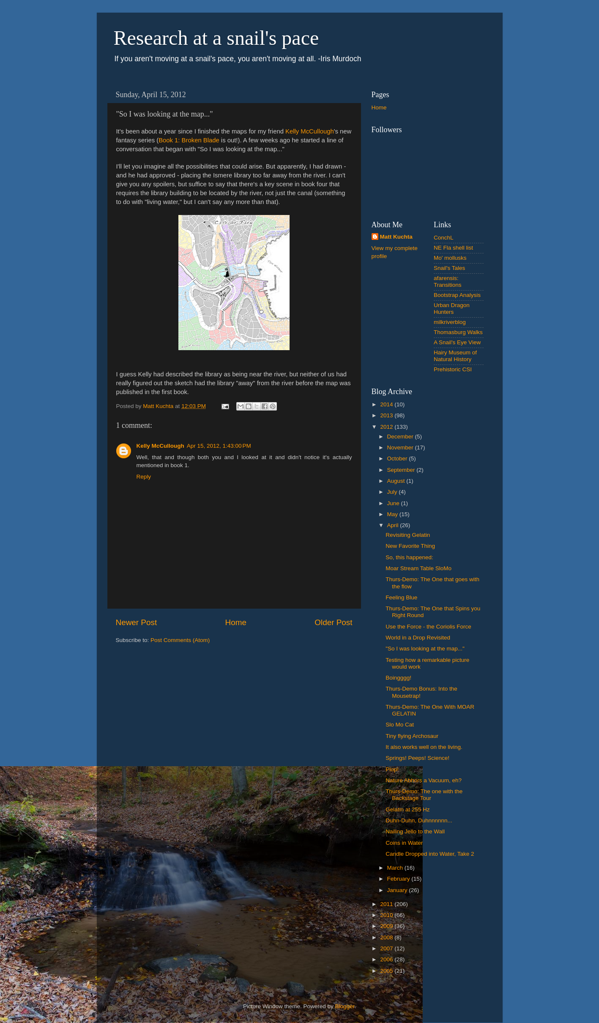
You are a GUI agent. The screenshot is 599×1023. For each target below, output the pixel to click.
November (401, 447)
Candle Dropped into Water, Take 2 (430, 854)
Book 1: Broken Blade (189, 140)
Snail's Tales (449, 268)
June (394, 503)
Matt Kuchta (396, 237)
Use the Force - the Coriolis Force (428, 626)
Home (235, 622)
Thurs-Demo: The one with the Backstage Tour (424, 794)
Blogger (345, 1006)
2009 (387, 926)
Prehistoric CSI (453, 369)
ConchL (444, 237)
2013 (387, 415)
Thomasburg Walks (458, 332)
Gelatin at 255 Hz (407, 809)
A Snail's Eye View (457, 342)
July (393, 492)
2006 (387, 959)
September (402, 470)
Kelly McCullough (309, 131)
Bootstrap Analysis (457, 295)
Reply (144, 476)
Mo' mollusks (450, 258)
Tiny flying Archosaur (412, 736)
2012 (387, 427)
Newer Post (136, 622)
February (399, 879)
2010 (387, 915)
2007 (387, 948)
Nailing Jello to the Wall (415, 831)
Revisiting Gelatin (408, 535)
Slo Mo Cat (400, 724)
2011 (387, 904)
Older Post (333, 622)
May (393, 514)
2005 (387, 971)
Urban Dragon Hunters (452, 308)
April (393, 525)
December (401, 436)
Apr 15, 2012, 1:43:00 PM (219, 446)
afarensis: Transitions (448, 281)
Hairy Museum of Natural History (455, 355)
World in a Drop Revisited (418, 637)
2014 (387, 404)
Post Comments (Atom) (180, 640)
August (397, 481)
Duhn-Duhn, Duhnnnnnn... (419, 820)
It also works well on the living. (424, 747)
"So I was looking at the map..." (425, 648)
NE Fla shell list (453, 248)
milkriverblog (450, 322)
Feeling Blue (401, 597)
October (398, 458)
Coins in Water (404, 843)
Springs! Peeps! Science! (417, 758)
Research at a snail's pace (216, 38)
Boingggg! (398, 678)
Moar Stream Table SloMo (418, 568)
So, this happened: (409, 557)
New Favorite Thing (410, 546)
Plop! (392, 769)
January (398, 890)
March (396, 868)
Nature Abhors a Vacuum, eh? (424, 780)
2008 (387, 937)
